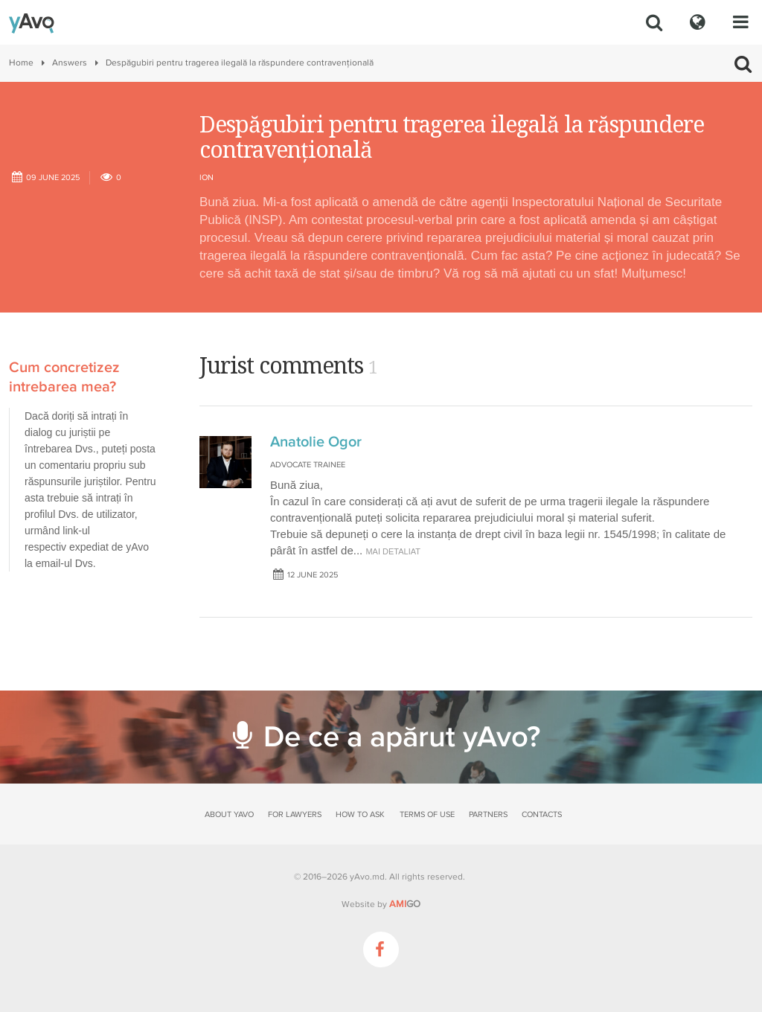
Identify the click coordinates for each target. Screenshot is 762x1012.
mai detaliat (392, 551)
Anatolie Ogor (316, 442)
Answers (69, 62)
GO (404, 904)
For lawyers (294, 814)
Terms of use (427, 814)
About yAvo (229, 814)
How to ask (360, 814)
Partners (488, 814)
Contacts (542, 814)
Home (21, 62)
